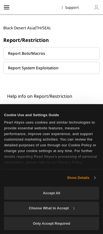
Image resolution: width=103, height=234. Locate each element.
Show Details (78, 178)
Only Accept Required (51, 223)
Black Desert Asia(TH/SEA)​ (26, 27)
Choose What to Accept (51, 208)
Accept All (51, 193)
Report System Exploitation (33, 67)
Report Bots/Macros (26, 53)
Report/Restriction (26, 40)
